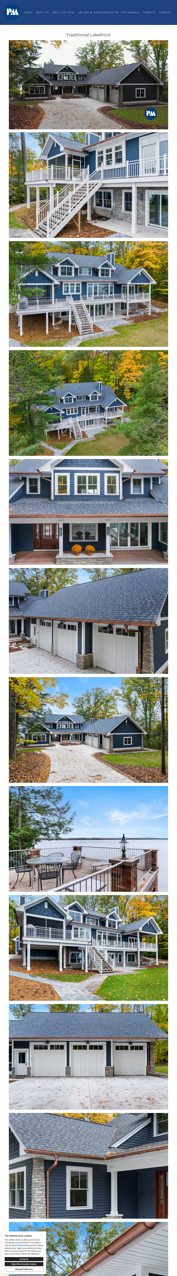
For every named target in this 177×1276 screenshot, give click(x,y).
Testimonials (129, 12)
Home (28, 12)
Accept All (24, 1259)
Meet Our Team (63, 12)
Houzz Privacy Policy (20, 1245)
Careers (165, 12)
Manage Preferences (24, 1269)
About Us (42, 12)
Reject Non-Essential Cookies (24, 1264)
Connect (149, 12)
